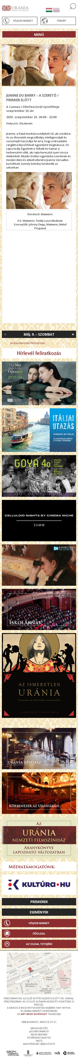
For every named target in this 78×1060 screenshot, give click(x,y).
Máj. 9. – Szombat (39, 334)
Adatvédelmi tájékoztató (39, 1043)
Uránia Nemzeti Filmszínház (27, 343)
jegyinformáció (39, 1031)
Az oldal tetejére (39, 944)
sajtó (39, 1040)
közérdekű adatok (39, 1037)
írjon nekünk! (39, 1034)
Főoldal (39, 933)
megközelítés (39, 1028)
